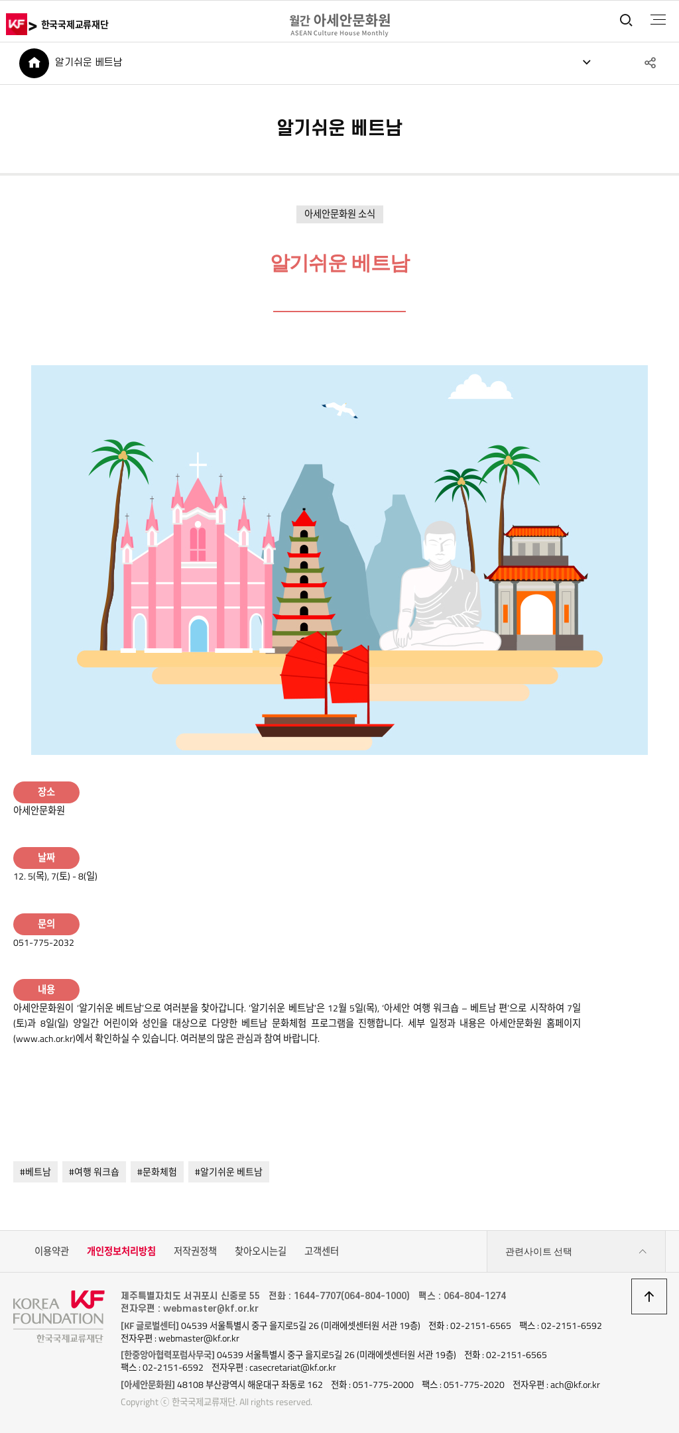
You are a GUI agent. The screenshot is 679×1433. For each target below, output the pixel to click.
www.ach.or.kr (44, 1038)
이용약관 (51, 1251)
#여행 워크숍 (94, 1171)
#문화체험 (157, 1171)
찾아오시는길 (260, 1251)
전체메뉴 (658, 20)
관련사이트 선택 (576, 1252)
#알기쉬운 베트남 (229, 1171)
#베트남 (35, 1171)
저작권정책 (195, 1251)
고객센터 (321, 1251)
